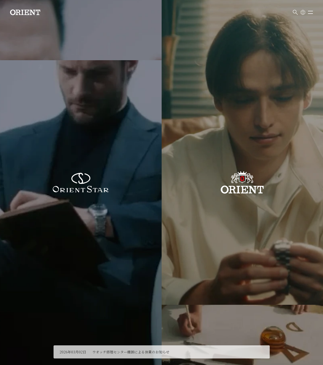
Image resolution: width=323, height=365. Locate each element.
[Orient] (25, 12)
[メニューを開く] (310, 12)
